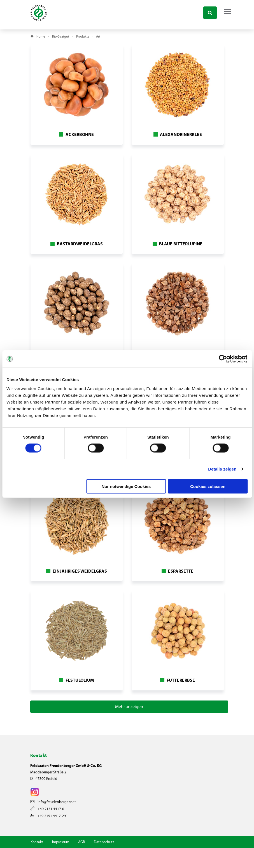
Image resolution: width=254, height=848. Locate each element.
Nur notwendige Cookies (126, 486)
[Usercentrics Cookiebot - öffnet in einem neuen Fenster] (223, 358)
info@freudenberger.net (53, 802)
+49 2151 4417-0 (47, 809)
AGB (81, 842)
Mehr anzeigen (129, 707)
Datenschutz (104, 842)
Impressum (60, 842)
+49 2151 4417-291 (49, 816)
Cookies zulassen (207, 486)
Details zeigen (222, 469)
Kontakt (37, 842)
